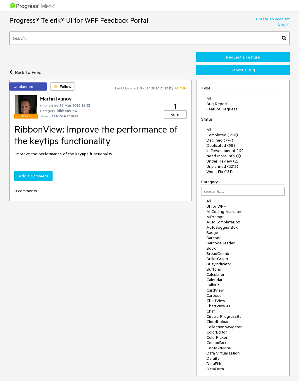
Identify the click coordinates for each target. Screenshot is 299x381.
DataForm (215, 368)
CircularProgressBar (224, 316)
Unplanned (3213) (222, 166)
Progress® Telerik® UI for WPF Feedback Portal (78, 20)
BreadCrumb (217, 253)
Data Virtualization (223, 353)
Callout (212, 284)
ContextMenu (218, 347)
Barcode (214, 237)
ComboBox (216, 342)
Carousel (214, 295)
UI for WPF (216, 206)
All (208, 98)
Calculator (215, 274)
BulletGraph (217, 258)
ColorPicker (216, 337)
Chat (210, 311)
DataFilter (215, 363)
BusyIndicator (218, 264)
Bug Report (216, 103)
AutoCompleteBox (223, 222)
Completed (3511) (222, 134)
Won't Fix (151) (219, 171)
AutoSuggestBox (222, 227)
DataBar (213, 358)
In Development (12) (225, 150)
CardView (215, 290)
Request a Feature (243, 57)
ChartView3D (218, 305)
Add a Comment (33, 176)
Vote (175, 114)
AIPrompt (215, 216)
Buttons (213, 269)
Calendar (214, 279)
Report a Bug (243, 70)
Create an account (273, 19)
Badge (212, 232)
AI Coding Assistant (224, 211)
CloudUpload (218, 321)
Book (211, 248)
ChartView (215, 300)
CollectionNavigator (224, 326)
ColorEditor (216, 332)
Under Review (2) (222, 161)
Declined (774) (219, 140)
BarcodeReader (220, 243)
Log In (284, 24)
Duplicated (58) (220, 145)
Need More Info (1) (223, 155)
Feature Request (221, 109)
